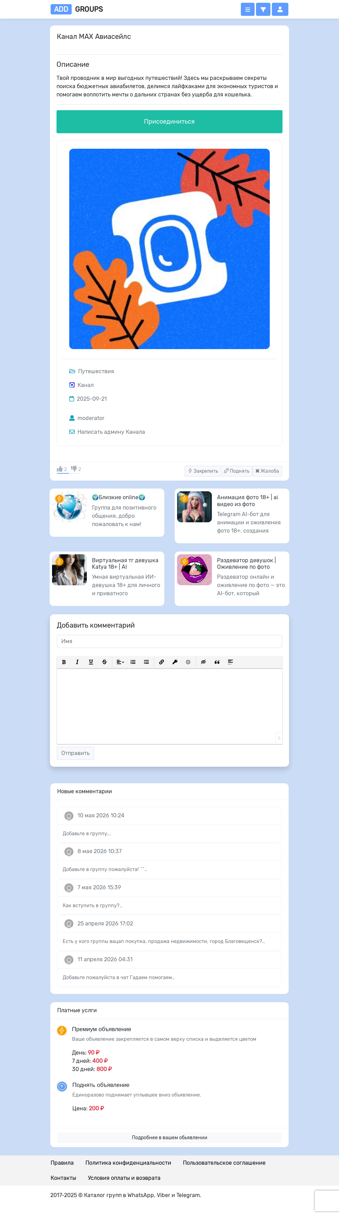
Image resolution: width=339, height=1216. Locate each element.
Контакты (63, 1178)
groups (77, 9)
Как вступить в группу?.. (92, 906)
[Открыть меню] (248, 9)
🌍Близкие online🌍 (118, 497)
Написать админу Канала (107, 432)
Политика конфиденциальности (128, 1163)
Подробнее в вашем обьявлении (169, 1138)
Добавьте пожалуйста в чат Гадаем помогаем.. (119, 978)
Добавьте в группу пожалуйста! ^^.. (105, 869)
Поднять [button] (236, 471)
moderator (86, 418)
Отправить (75, 753)
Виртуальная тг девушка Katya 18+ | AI (125, 563)
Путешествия (91, 371)
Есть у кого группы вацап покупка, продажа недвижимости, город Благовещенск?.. (164, 941)
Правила (62, 1163)
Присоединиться (169, 121)
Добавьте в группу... (87, 834)
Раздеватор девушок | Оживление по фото (246, 563)
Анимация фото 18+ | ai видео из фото (247, 500)
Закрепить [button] (203, 471)
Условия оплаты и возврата (124, 1178)
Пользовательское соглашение (224, 1163)
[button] (263, 9)
